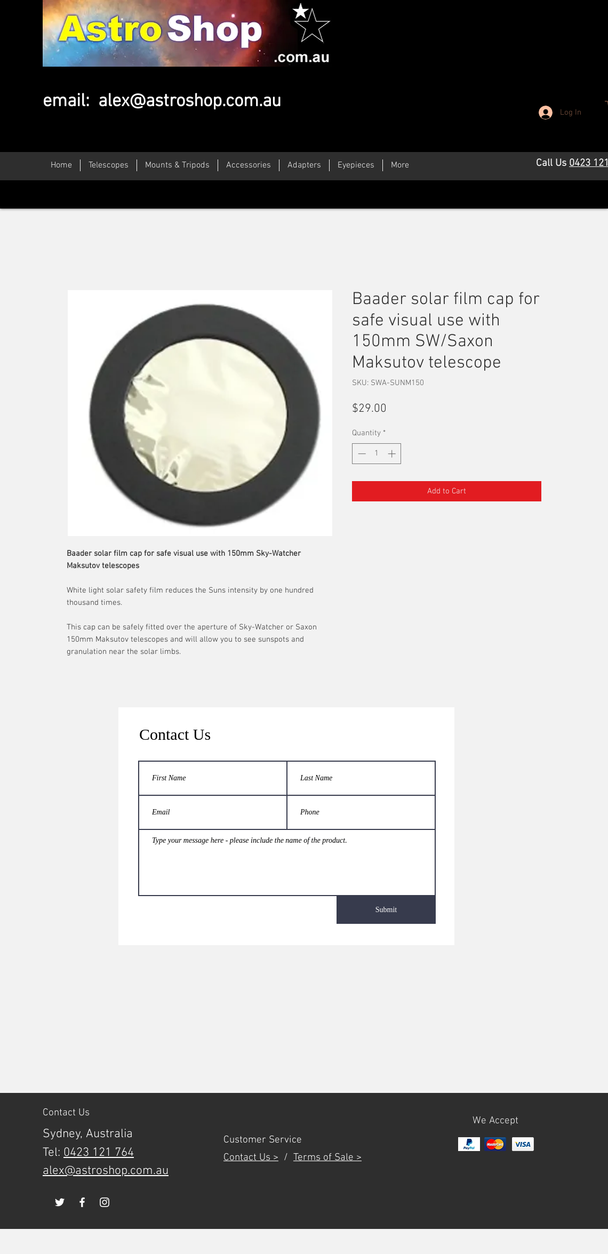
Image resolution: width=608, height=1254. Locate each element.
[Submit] (386, 910)
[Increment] (393, 454)
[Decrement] (361, 454)
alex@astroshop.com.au (189, 102)
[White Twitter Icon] (59, 1202)
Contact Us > (250, 1158)
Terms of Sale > (327, 1158)
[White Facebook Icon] (82, 1202)
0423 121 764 (98, 1152)
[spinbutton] (377, 454)
